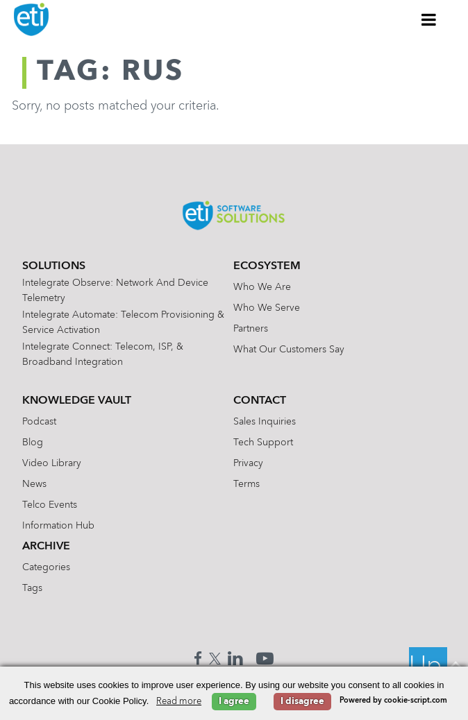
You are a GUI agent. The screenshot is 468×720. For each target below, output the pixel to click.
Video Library (51, 463)
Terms (246, 484)
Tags (32, 588)
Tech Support (263, 442)
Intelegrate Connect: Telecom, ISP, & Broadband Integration (102, 354)
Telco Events (49, 505)
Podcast (39, 422)
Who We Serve (266, 308)
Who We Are (262, 287)
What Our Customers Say (288, 349)
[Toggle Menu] (429, 19)
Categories (46, 567)
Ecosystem (267, 266)
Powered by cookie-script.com (393, 701)
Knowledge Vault (76, 400)
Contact (259, 400)
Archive (46, 546)
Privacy (248, 463)
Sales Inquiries (264, 422)
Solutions (53, 266)
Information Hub (58, 526)
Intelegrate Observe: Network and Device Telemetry (115, 290)
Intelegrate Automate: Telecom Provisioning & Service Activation (123, 322)
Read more (178, 701)
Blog (32, 442)
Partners (250, 329)
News (34, 484)
